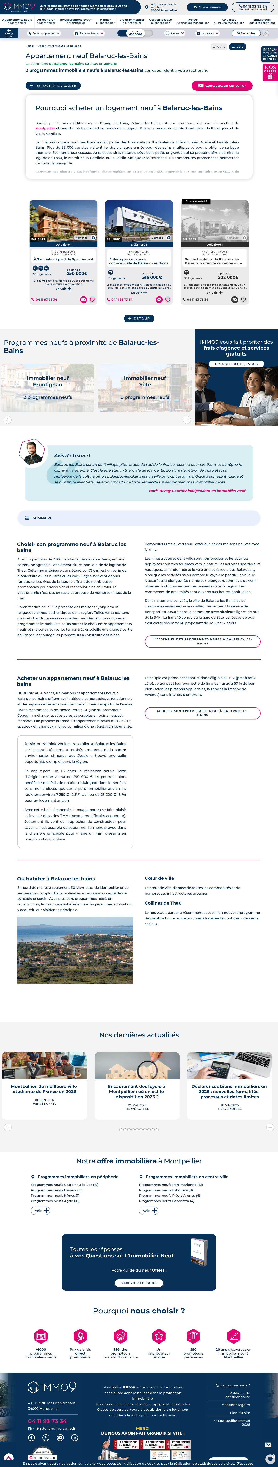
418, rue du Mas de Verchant (164, 7)
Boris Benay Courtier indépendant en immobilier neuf (197, 491)
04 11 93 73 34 (46, 299)
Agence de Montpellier (193, 21)
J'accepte (245, 1463)
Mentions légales (235, 1405)
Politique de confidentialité (237, 1395)
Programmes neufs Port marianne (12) (171, 1185)
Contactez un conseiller (222, 85)
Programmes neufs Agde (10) (55, 1201)
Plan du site (240, 1413)
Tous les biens (89, 33)
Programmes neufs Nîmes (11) (56, 1195)
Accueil (30, 45)
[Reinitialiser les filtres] (266, 33)
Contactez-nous (207, 7)
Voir (38, 1211)
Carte (219, 46)
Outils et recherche (262, 21)
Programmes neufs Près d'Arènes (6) (169, 1195)
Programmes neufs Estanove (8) (166, 1190)
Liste (237, 46)
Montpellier (45, 128)
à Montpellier (46, 21)
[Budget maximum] (135, 33)
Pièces (174, 33)
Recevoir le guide (139, 1282)
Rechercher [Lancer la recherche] (246, 33)
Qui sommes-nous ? (233, 1385)
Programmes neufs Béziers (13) (57, 1190)
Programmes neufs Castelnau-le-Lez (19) (64, 1185)
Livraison (208, 33)
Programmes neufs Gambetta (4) (166, 1201)
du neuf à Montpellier (229, 21)
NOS (270, 71)
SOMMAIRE (42, 518)
